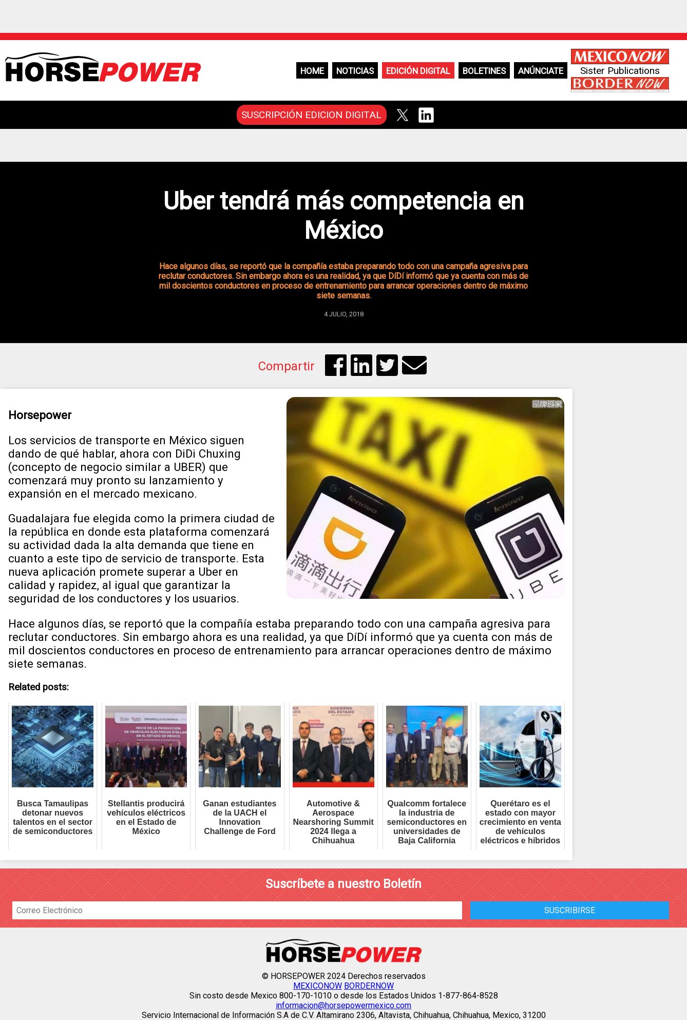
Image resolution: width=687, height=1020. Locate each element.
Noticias (355, 71)
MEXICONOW (317, 986)
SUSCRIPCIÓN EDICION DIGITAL (311, 115)
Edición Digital (418, 71)
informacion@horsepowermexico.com (343, 1005)
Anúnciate (540, 71)
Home (312, 71)
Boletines (484, 71)
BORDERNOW (369, 986)
